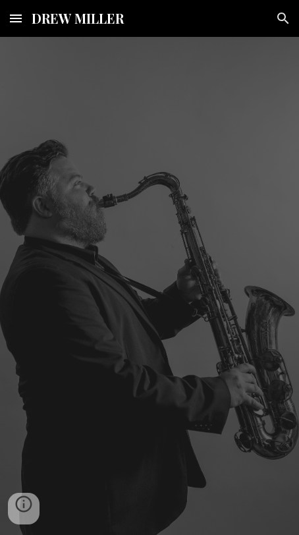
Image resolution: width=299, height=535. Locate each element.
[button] (16, 18)
